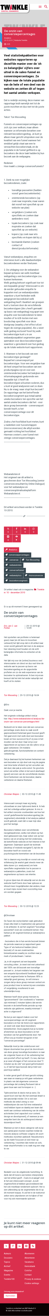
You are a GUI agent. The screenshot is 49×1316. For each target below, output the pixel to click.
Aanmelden (10, 1296)
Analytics (7, 38)
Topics (7, 1262)
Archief (7, 1266)
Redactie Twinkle (20, 40)
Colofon (28, 1270)
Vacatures (29, 1262)
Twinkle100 (9, 1279)
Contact (28, 1275)
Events (7, 1275)
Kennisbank (30, 1266)
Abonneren (29, 1253)
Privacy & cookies (33, 1279)
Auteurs (7, 1253)
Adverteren (30, 1258)
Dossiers (8, 1258)
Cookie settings (32, 1283)
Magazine (8, 1270)
